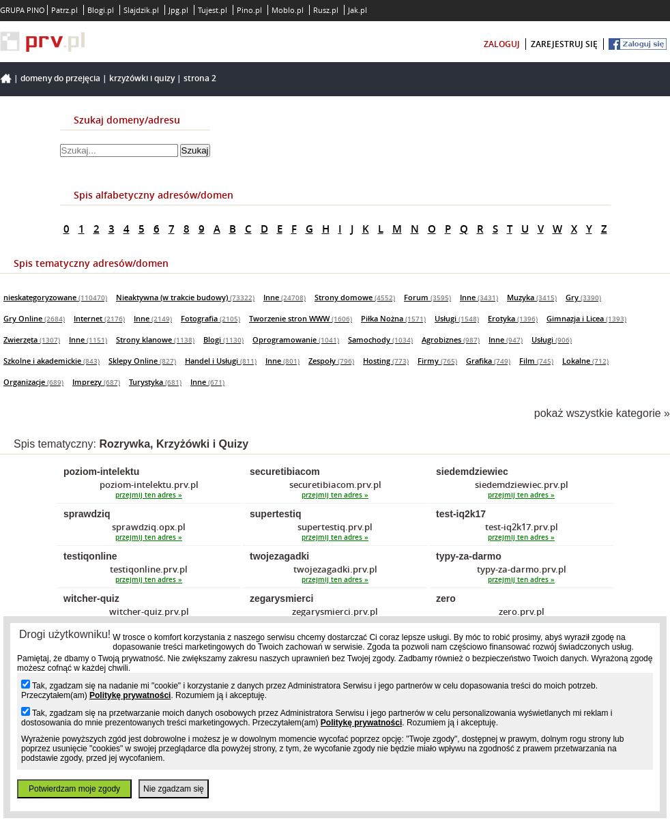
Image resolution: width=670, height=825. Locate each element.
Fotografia (210, 318)
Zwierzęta (31, 339)
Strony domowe (355, 297)
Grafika (488, 361)
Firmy (437, 361)
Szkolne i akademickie (51, 361)
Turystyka (155, 382)
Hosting (386, 361)
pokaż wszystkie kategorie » (602, 413)
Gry (583, 297)
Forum (427, 297)
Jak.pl (357, 10)
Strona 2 (200, 78)
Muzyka (532, 297)
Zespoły (331, 361)
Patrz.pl (64, 10)
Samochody (380, 339)
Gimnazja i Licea (586, 318)
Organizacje (33, 382)
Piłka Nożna (393, 318)
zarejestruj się (564, 44)
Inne (284, 297)
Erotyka (513, 318)
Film (536, 361)
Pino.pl (249, 10)
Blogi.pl (100, 10)
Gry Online (34, 318)
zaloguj (502, 44)
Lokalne (585, 361)
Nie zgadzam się (173, 789)
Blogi (223, 339)
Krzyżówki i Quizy (142, 78)
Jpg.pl (178, 10)
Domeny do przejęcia (60, 78)
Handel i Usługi (221, 361)
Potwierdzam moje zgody (74, 789)
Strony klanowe (155, 339)
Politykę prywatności (130, 695)
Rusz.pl (325, 10)
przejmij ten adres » (148, 495)
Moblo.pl (288, 10)
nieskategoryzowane (55, 297)
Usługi (457, 318)
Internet (99, 318)
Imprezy (96, 382)
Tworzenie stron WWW (300, 318)
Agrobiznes (451, 339)
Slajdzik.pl (141, 10)
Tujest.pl (212, 10)
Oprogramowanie (295, 339)
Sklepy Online (142, 361)
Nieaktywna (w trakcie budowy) (185, 297)
